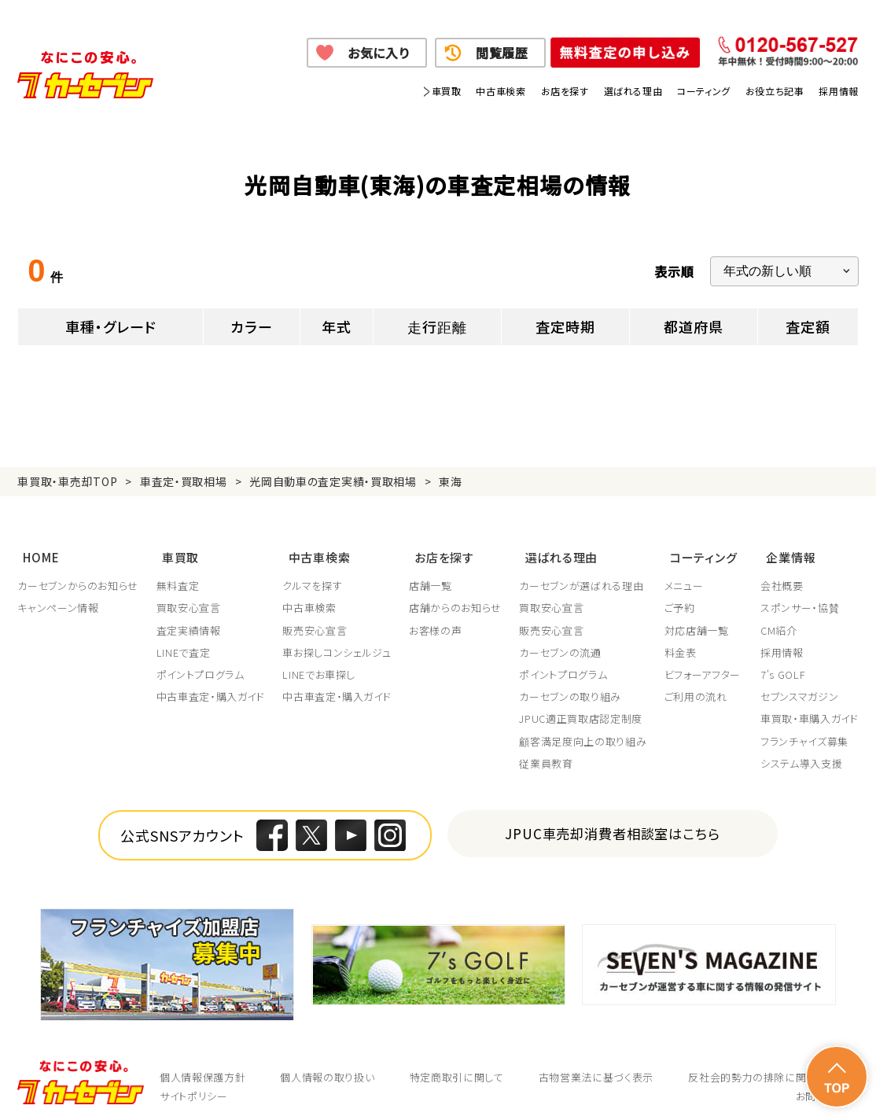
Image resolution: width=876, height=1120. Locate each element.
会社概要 (782, 578)
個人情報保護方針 (202, 1069)
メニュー (685, 578)
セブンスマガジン (799, 689)
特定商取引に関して (457, 1069)
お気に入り (379, 52)
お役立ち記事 (774, 91)
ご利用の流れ (697, 689)
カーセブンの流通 (561, 644)
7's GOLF (782, 667)
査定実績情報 (188, 622)
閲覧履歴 (502, 52)
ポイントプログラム (200, 667)
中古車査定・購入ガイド (210, 689)
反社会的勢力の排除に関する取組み (773, 1069)
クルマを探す (313, 578)
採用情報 (838, 91)
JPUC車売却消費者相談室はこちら (613, 825)
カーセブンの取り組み (572, 689)
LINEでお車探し (319, 667)
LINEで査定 (183, 644)
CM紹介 (778, 622)
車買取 (447, 91)
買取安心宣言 (188, 600)
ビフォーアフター (704, 667)
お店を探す (565, 91)
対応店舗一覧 (698, 622)
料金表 (682, 644)
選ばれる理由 (633, 91)
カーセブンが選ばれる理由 (583, 578)
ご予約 (681, 600)
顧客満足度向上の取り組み (584, 733)
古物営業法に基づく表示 (596, 1069)
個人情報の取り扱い (327, 1069)
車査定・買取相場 (183, 481)
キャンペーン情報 (57, 600)
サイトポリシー (194, 1088)
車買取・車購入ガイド (809, 711)
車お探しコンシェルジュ (337, 644)
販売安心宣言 (315, 622)
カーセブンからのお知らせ (77, 578)
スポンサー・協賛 (799, 600)
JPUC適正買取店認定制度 (582, 711)
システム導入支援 (801, 755)
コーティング (704, 91)
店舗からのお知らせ (456, 600)
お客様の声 (436, 622)
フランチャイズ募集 (804, 733)
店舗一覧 (431, 578)
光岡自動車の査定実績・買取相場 (333, 481)
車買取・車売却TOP (67, 481)
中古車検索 (500, 91)
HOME (35, 551)
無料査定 (178, 578)
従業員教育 (547, 755)
